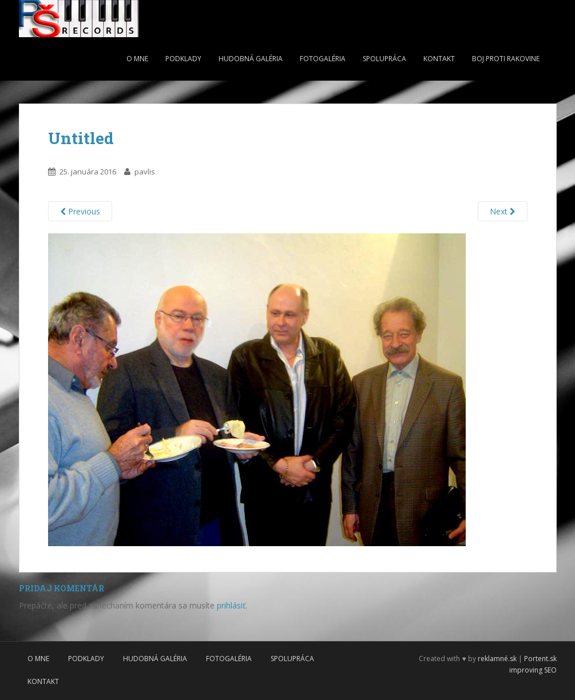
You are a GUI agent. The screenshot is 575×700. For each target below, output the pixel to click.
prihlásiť (231, 605)
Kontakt (439, 58)
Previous (80, 211)
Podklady (183, 58)
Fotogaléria (323, 58)
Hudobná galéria (251, 58)
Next (502, 211)
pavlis (144, 171)
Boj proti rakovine (506, 58)
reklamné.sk (497, 658)
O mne (137, 58)
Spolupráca (384, 58)
